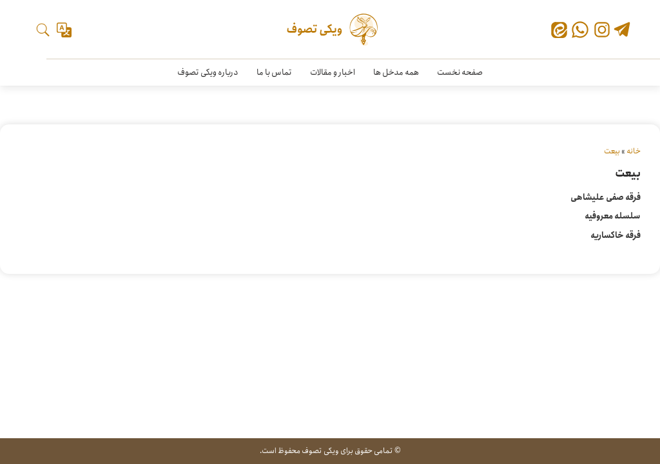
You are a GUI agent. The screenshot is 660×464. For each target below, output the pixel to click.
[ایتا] (559, 32)
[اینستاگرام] (602, 30)
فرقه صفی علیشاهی (605, 197)
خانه (633, 151)
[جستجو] (42, 30)
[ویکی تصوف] (330, 29)
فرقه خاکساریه (615, 235)
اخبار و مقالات (332, 72)
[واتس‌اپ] (580, 30)
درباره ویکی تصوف (207, 72)
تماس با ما (274, 72)
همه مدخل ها (396, 72)
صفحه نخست (460, 72)
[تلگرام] (622, 31)
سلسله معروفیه (613, 216)
